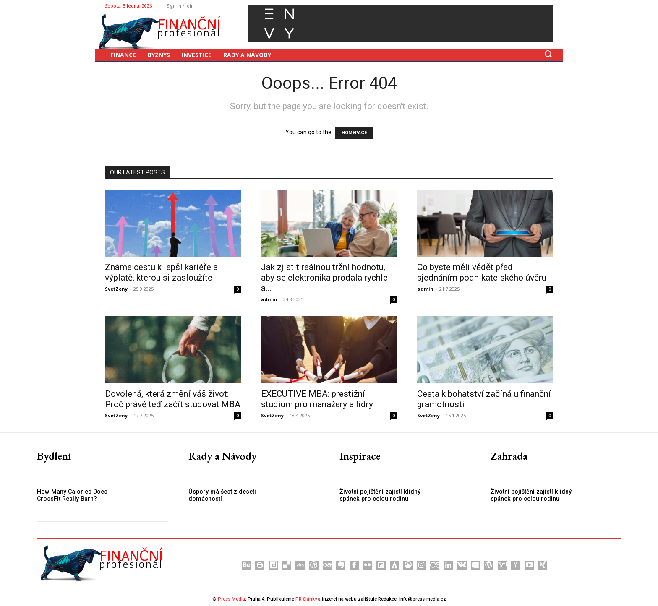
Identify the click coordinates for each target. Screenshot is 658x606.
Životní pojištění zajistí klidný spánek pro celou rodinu (378, 495)
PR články (306, 599)
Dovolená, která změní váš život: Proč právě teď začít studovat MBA (172, 399)
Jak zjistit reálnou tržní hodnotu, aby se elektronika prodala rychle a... (324, 277)
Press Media (231, 599)
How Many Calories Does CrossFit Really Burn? (71, 495)
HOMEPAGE (354, 132)
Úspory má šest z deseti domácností (221, 495)
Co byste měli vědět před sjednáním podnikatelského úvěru (481, 272)
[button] (548, 54)
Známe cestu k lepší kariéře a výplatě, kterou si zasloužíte (161, 272)
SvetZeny (116, 289)
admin (269, 299)
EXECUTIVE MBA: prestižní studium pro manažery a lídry (317, 399)
